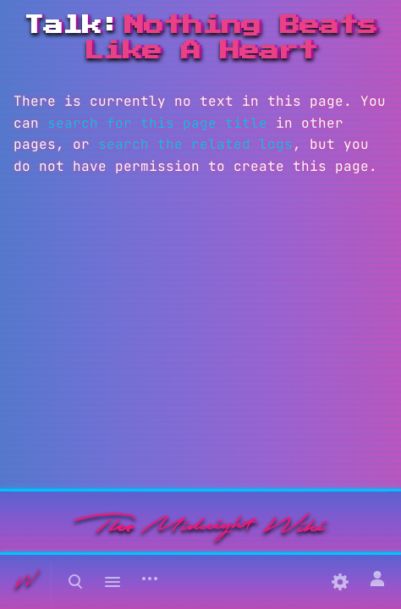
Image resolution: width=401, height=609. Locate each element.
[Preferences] (340, 582)
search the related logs (195, 144)
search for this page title (157, 123)
